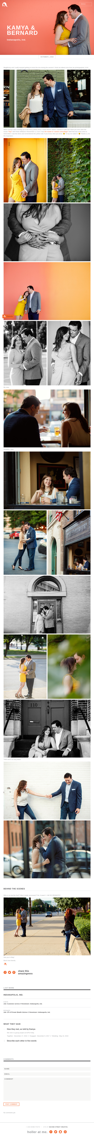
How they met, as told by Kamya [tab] (21, 1029)
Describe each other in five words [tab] (22, 1041)
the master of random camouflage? (56, 131)
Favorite (10, 316)
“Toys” (10, 131)
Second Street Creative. (58, 1127)
